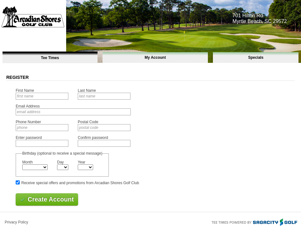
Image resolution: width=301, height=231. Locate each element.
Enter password (29, 137)
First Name (25, 90)
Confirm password (93, 137)
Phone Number (28, 122)
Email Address (28, 106)
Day (60, 162)
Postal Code (88, 122)
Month (27, 162)
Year (81, 162)
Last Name (87, 90)
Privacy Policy (16, 222)
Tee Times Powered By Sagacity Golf (254, 221)
